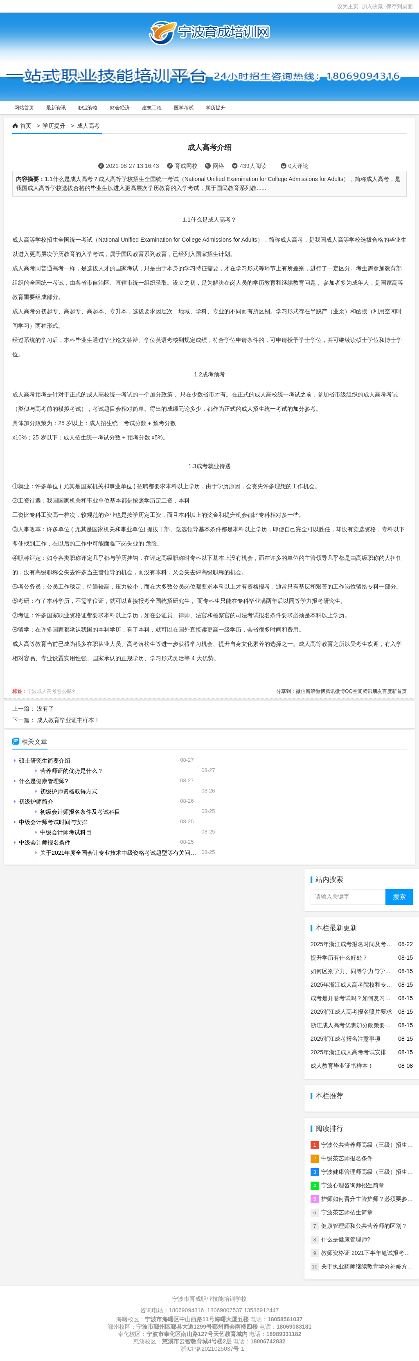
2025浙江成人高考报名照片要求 (351, 1011)
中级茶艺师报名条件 (347, 1158)
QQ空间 (354, 691)
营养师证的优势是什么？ (71, 771)
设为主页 (347, 6)
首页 (26, 125)
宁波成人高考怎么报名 (51, 691)
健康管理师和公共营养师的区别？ (364, 1226)
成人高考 (88, 125)
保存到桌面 (399, 6)
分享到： (286, 691)
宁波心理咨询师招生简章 (352, 1185)
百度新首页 (394, 691)
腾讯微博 (335, 691)
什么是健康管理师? (43, 781)
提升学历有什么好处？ (339, 957)
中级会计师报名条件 (44, 842)
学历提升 (54, 125)
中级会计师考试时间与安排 (53, 822)
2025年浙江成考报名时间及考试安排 (357, 944)
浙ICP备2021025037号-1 (212, 1348)
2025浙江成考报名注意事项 (346, 1038)
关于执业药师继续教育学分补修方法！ (370, 1266)
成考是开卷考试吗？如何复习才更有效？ (362, 998)
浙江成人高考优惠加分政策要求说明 (356, 1025)
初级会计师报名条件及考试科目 (80, 811)
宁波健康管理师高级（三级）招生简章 (370, 1172)
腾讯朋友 (372, 691)
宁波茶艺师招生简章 (347, 1212)
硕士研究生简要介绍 (44, 760)
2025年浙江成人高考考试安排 (348, 1052)
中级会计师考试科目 (66, 832)
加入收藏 (372, 6)
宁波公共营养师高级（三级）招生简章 (370, 1144)
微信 (301, 691)
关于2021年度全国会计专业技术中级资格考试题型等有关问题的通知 (126, 852)
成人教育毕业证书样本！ (68, 720)
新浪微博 (315, 691)
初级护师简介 (36, 801)
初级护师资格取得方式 (68, 791)
